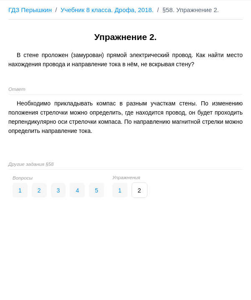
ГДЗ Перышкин (30, 9)
